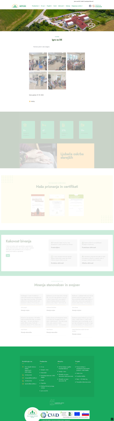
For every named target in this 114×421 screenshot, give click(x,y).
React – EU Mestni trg (81, 379)
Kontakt (82, 1)
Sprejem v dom (44, 370)
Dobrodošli (43, 373)
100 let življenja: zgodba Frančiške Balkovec (65, 367)
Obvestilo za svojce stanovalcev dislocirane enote (66, 375)
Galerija (68, 6)
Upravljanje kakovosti (88, 1)
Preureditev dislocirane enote (83, 382)
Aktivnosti (61, 6)
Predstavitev (35, 6)
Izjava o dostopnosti (65, 420)
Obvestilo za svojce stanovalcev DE (63, 380)
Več (8, 255)
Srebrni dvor (79, 373)
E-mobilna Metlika (80, 376)
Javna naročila (77, 1)
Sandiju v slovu (62, 371)
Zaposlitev (43, 383)
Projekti (49, 6)
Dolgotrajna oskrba (77, 6)
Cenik (55, 6)
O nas (43, 6)
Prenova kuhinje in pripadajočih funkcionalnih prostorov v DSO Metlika (82, 368)
